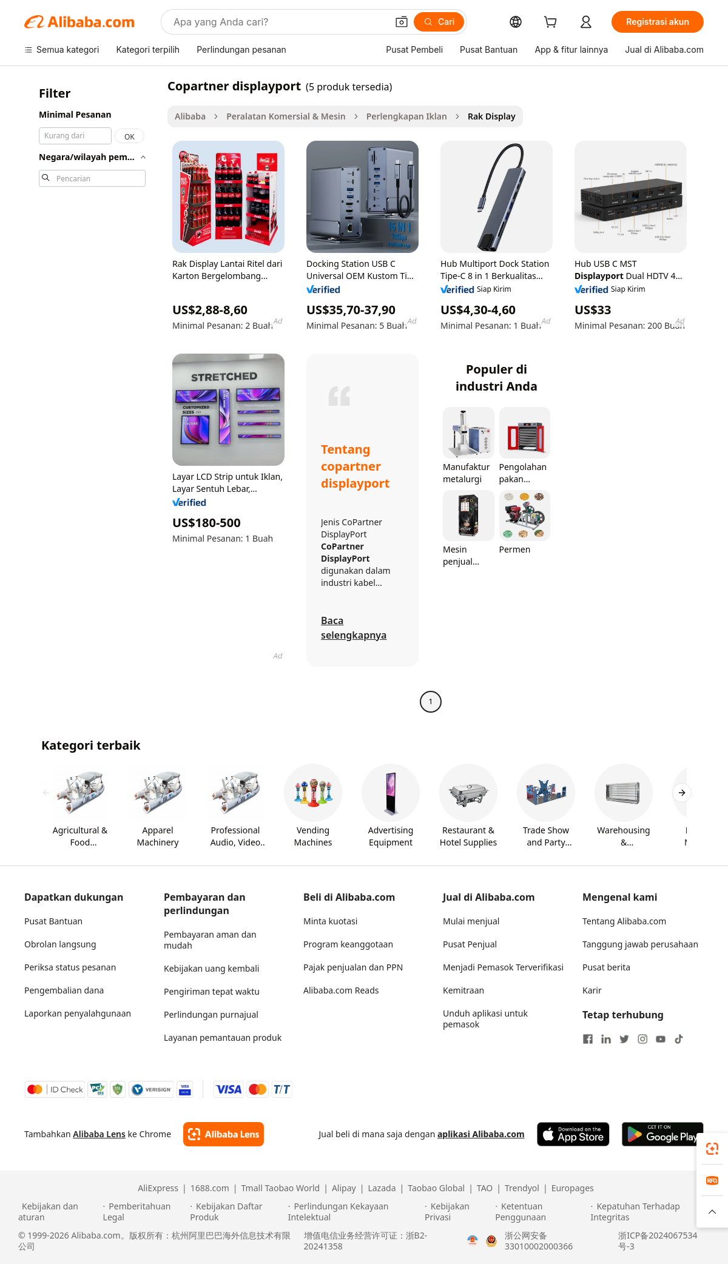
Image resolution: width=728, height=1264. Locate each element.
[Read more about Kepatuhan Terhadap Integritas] (650, 1212)
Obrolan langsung (60, 944)
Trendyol (522, 1188)
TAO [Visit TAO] (485, 1188)
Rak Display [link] (492, 116)
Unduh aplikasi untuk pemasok (485, 1018)
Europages (572, 1188)
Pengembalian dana (64, 990)
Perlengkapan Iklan (406, 116)
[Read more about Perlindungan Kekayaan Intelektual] (354, 1212)
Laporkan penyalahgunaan (77, 1013)
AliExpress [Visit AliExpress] (158, 1188)
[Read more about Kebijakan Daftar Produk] (237, 1212)
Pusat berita (606, 967)
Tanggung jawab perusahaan (640, 944)
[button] (401, 22)
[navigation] (92, 395)
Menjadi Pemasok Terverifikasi (503, 967)
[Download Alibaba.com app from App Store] (573, 1134)
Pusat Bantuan (53, 921)
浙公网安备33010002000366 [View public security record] (539, 1241)
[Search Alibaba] (279, 22)
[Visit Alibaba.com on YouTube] (660, 1039)
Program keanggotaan (348, 944)
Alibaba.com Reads (341, 990)
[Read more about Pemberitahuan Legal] (145, 1212)
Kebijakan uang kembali (211, 968)
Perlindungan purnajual (211, 1014)
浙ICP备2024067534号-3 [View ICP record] (657, 1241)
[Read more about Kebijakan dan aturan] (58, 1212)
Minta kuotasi (330, 921)
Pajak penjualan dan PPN (353, 967)
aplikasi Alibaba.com (481, 1134)
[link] (712, 1149)
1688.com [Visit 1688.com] (209, 1188)
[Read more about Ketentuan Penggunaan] (541, 1212)
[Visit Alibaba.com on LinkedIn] (606, 1039)
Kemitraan (463, 990)
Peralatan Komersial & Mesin (285, 116)
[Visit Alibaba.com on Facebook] (587, 1039)
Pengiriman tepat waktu (212, 991)
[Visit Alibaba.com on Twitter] (624, 1039)
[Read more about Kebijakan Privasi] (458, 1212)
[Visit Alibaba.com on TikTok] (678, 1039)
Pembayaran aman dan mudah (210, 940)
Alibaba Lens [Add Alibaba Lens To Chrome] (99, 1134)
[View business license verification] (472, 1241)
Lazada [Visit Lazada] (382, 1188)
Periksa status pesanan (70, 967)
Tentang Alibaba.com (624, 921)
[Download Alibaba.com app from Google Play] (663, 1134)
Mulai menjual (471, 921)
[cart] (553, 23)
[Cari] (439, 22)
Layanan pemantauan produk (222, 1037)
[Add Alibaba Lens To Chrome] (223, 1134)
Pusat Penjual (470, 944)
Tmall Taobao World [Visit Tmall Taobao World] (280, 1188)
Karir (592, 990)
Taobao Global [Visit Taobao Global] (436, 1188)
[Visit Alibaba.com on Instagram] (642, 1039)
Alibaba (190, 116)
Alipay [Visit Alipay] (344, 1188)
